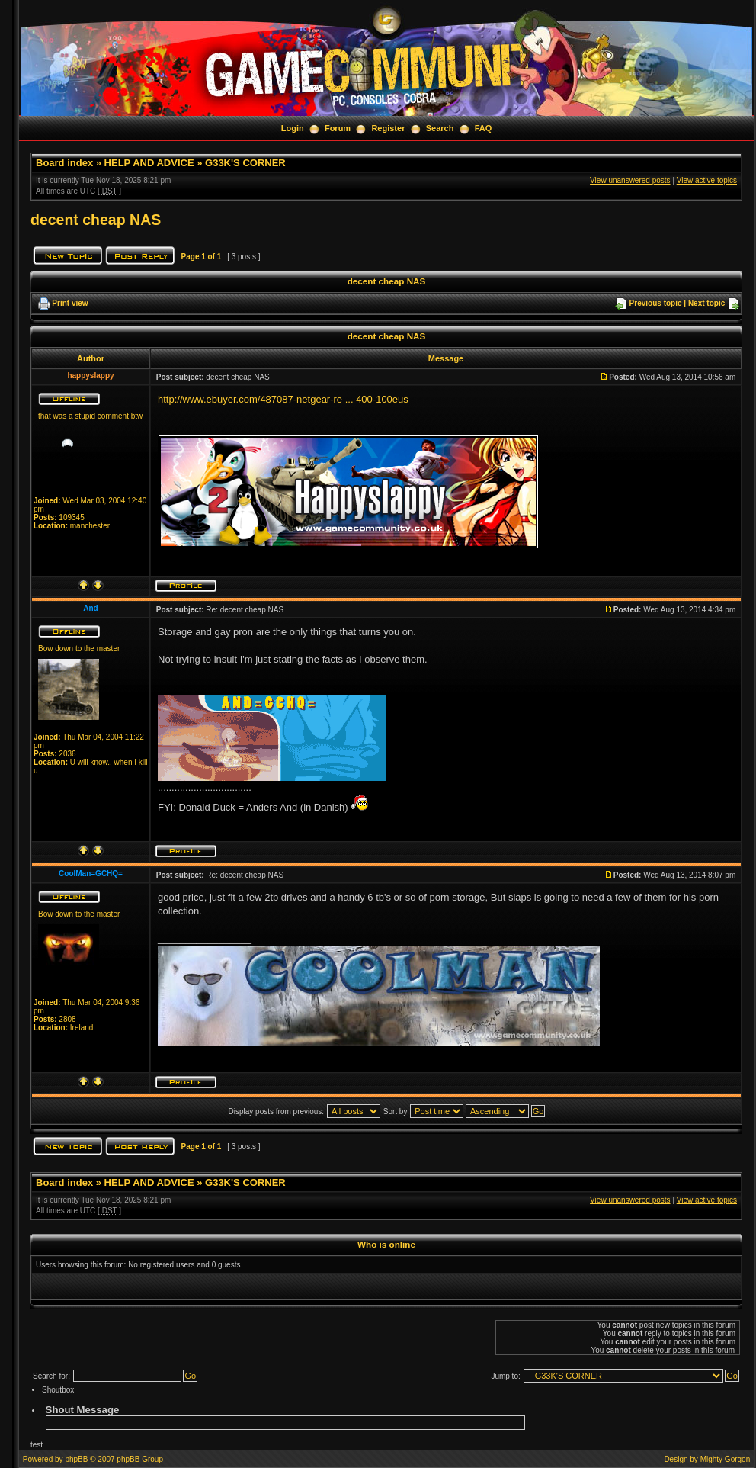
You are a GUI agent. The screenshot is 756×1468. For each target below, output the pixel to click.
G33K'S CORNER (245, 163)
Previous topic (655, 303)
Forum (338, 128)
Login (292, 128)
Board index (64, 163)
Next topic (706, 303)
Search (440, 128)
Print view (70, 303)
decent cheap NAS (95, 219)
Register (388, 128)
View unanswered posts (630, 180)
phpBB (76, 1459)
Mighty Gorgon (725, 1459)
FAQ (483, 128)
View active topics (707, 180)
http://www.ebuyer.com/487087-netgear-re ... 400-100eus (283, 399)
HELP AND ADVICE (149, 163)
